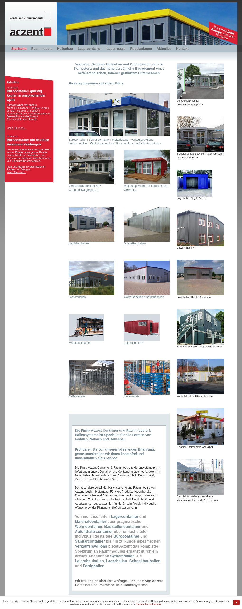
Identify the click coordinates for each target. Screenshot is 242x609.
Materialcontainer (79, 343)
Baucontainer (124, 143)
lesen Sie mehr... (16, 127)
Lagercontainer (90, 48)
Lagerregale (116, 48)
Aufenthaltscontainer (148, 143)
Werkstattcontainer (102, 143)
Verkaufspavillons (91, 546)
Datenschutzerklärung (148, 604)
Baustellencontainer (122, 527)
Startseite (19, 48)
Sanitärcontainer (99, 139)
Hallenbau (65, 48)
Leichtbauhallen (79, 243)
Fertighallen (93, 566)
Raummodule (41, 48)
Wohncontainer (78, 143)
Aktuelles (164, 48)
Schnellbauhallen (135, 243)
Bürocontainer (77, 139)
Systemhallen (77, 297)
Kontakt (182, 48)
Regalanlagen (141, 48)
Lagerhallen (116, 561)
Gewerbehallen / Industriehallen (144, 297)
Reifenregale (77, 396)
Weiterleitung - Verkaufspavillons (132, 139)
